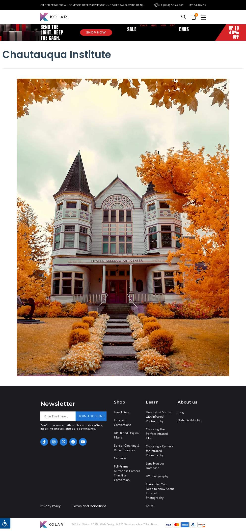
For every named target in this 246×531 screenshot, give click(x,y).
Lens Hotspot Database (155, 465)
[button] (203, 17)
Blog (181, 412)
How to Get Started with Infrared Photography (159, 416)
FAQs (149, 506)
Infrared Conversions (122, 422)
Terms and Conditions (89, 506)
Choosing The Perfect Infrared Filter (157, 433)
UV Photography (157, 476)
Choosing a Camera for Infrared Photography (159, 450)
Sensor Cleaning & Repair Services (126, 447)
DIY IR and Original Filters (126, 435)
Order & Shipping (189, 420)
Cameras (120, 458)
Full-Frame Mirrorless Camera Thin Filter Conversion (127, 473)
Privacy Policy (50, 506)
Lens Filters (122, 412)
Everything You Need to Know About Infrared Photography (160, 491)
